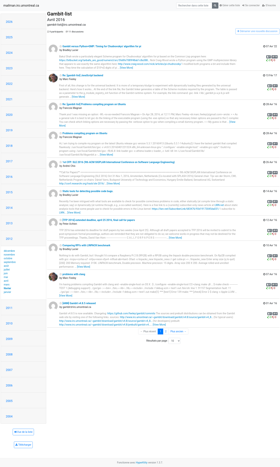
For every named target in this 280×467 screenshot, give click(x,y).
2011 (9, 308)
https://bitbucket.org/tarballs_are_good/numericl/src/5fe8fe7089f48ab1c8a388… (104, 60)
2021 (9, 99)
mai (6, 277)
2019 (9, 130)
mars (6, 284)
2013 (9, 223)
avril (6, 280)
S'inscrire (269, 5)
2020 (9, 115)
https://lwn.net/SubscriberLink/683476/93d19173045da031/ (185, 208)
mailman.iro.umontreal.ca (21, 5)
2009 (9, 339)
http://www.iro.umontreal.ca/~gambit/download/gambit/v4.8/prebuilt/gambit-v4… (104, 324)
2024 (9, 53)
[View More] (126, 67)
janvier (7, 292)
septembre (10, 262)
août (6, 265)
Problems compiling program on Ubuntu (83, 133)
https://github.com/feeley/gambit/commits (131, 313)
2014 (9, 208)
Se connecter (251, 5)
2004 (9, 416)
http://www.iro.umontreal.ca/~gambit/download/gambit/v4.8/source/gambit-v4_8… (166, 317)
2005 (9, 401)
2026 (9, 22)
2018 (9, 146)
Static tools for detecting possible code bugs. (86, 191)
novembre (9, 254)
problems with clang (72, 274)
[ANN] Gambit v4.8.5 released (77, 303)
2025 (9, 37)
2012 (9, 239)
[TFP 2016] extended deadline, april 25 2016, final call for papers (97, 220)
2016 (9, 177)
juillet (7, 269)
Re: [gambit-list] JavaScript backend (81, 75)
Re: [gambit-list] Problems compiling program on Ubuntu (92, 104)
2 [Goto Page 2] (166, 331)
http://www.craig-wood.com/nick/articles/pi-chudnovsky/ (150, 64)
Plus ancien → (178, 331)
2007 (9, 370)
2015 (9, 192)
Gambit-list (59, 14)
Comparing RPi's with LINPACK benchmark (84, 245)
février (7, 288)
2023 (9, 68)
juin (6, 273)
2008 (9, 354)
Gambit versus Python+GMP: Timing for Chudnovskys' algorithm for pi (100, 46)
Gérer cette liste (230, 5)
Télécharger (23, 444)
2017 (9, 161)
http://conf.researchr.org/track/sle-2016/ (81, 183)
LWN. (62, 212)
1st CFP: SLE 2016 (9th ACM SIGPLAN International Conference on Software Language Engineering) (117, 162)
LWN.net (219, 205)
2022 (9, 84)
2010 (9, 323)
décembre (9, 250)
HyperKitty (142, 462)
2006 (9, 385)
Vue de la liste (23, 431)
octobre (8, 258)
